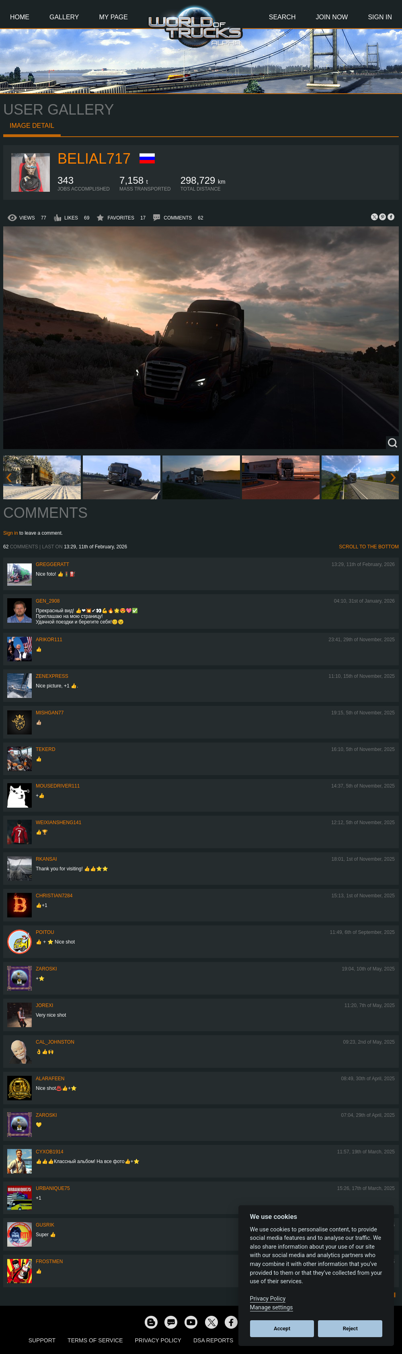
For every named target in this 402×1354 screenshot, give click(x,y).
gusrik (45, 1225)
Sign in (10, 533)
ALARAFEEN (50, 1078)
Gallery (64, 17)
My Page (113, 17)
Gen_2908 (47, 601)
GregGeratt (52, 564)
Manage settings (271, 1307)
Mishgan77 (50, 713)
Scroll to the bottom (369, 547)
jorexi (44, 1005)
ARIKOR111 (49, 639)
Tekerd (45, 749)
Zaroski (46, 969)
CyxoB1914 (50, 1152)
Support (42, 1340)
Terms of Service (95, 1340)
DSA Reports (213, 1340)
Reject (350, 1328)
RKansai (46, 859)
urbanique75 (53, 1188)
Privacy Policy (158, 1340)
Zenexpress (52, 676)
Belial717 (94, 158)
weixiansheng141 (58, 822)
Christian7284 (54, 896)
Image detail (32, 125)
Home (19, 17)
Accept (282, 1328)
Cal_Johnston (55, 1042)
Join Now (332, 17)
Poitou (45, 932)
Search (282, 17)
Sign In (380, 17)
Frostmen (49, 1261)
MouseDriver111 (58, 786)
